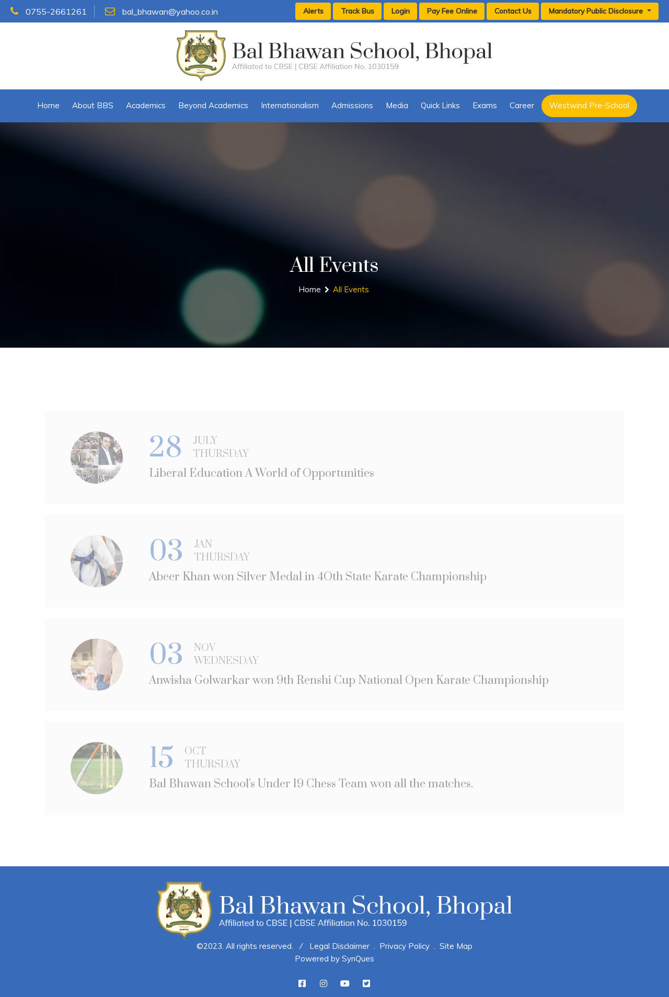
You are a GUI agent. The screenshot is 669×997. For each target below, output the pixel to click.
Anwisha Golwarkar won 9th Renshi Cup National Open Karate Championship (349, 685)
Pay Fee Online (452, 11)
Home (48, 105)
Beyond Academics (213, 105)
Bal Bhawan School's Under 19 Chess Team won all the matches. (311, 788)
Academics (146, 105)
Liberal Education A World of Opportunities (261, 478)
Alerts (313, 11)
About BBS (92, 105)
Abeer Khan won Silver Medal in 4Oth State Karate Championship (318, 581)
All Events (351, 289)
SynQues (358, 959)
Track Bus (357, 11)
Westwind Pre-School (589, 105)
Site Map (456, 946)
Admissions (352, 105)
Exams (484, 105)
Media (397, 105)
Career (522, 105)
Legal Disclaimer (339, 946)
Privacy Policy (404, 946)
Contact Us (513, 11)
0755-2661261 (48, 11)
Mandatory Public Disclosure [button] (597, 11)
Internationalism (290, 105)
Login (400, 11)
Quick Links (440, 105)
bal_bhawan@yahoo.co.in (161, 11)
